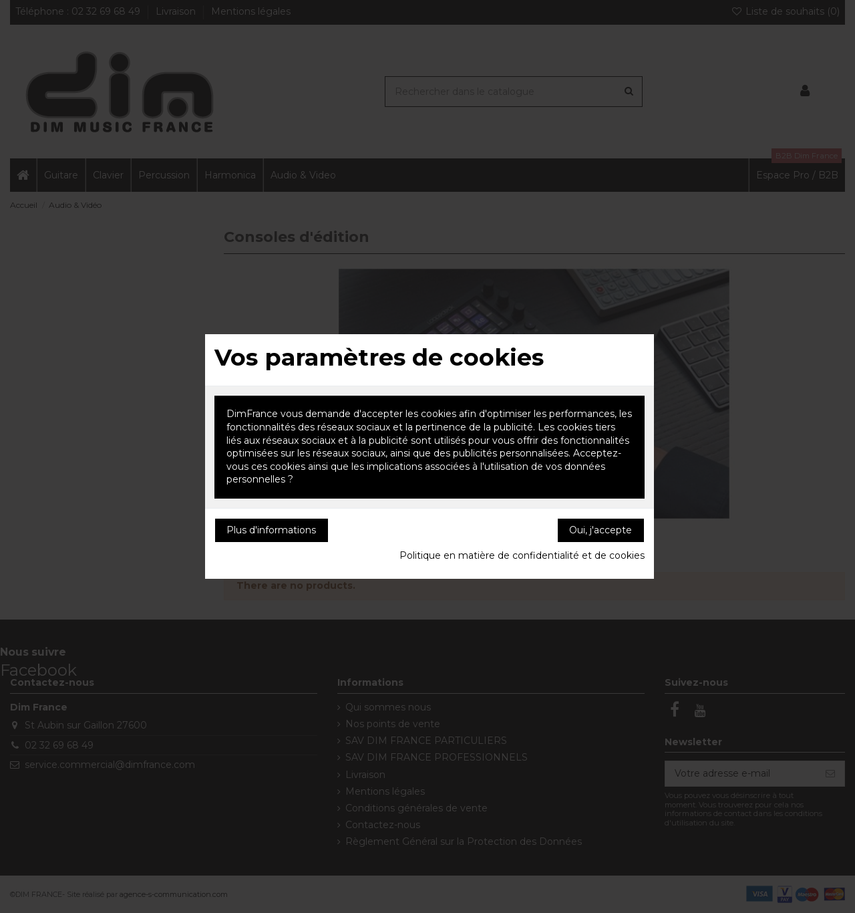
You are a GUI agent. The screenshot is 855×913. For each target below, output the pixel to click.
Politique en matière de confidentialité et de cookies (522, 555)
